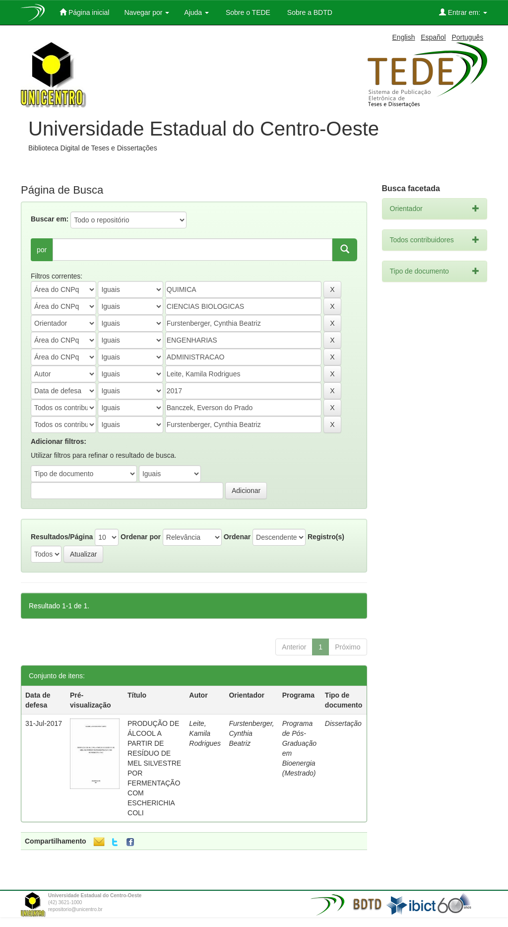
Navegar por (146, 12)
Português (467, 37)
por (42, 250)
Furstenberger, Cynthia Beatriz (251, 733)
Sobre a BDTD (308, 12)
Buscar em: (49, 219)
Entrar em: (463, 12)
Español (433, 37)
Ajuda (196, 12)
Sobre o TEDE (247, 12)
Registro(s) (326, 537)
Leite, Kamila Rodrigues (205, 733)
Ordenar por (141, 537)
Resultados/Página (62, 537)
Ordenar (237, 537)
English (403, 37)
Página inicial (84, 12)
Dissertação (343, 723)
